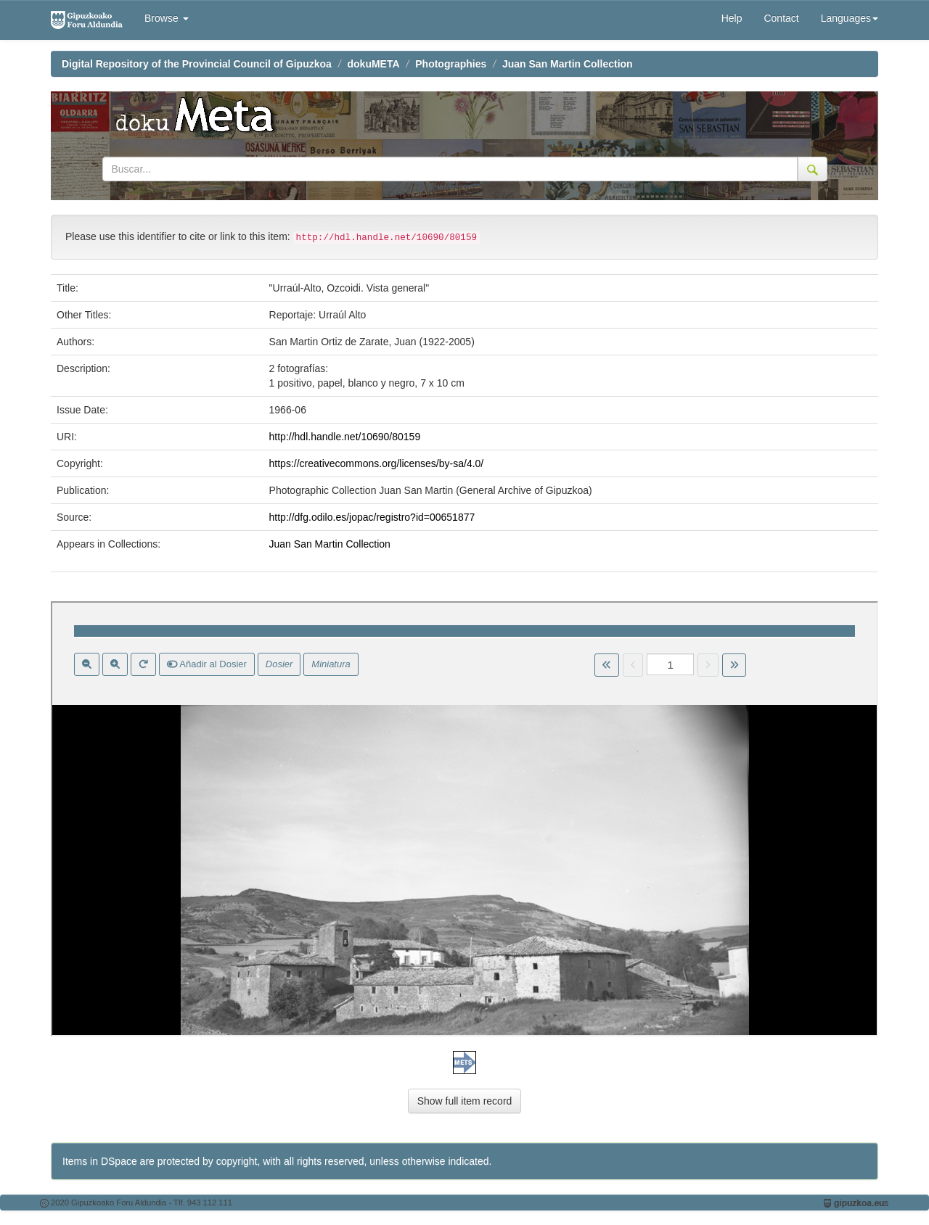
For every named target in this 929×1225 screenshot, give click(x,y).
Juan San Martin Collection (567, 64)
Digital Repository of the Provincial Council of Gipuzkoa (197, 64)
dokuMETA (374, 64)
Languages (849, 18)
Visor (464, 818)
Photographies (450, 64)
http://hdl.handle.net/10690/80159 (345, 436)
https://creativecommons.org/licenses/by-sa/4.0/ (376, 463)
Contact (781, 18)
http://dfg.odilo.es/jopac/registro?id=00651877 (372, 517)
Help (731, 18)
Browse (166, 18)
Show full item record (464, 1101)
